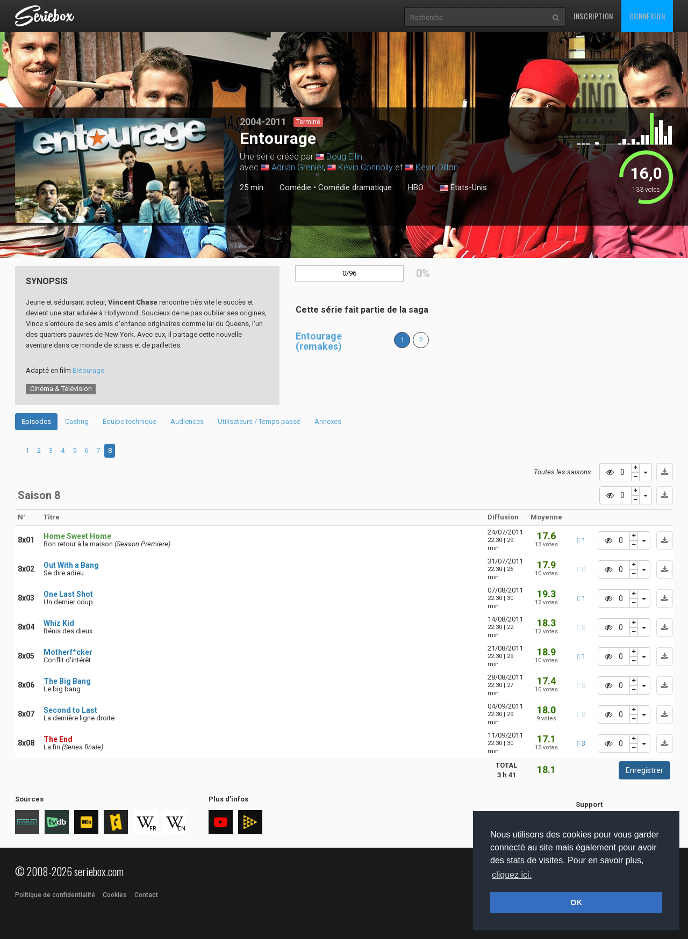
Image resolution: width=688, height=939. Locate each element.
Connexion (647, 15)
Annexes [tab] (327, 421)
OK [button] (576, 902)
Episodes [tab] (36, 421)
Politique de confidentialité (55, 895)
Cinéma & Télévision (61, 389)
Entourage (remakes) (319, 341)
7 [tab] (98, 450)
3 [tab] (51, 450)
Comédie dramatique (355, 187)
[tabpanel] (119, 170)
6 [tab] (86, 450)
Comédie (295, 187)
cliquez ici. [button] (512, 874)
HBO (416, 187)
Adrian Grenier (297, 167)
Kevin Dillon (436, 167)
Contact (146, 895)
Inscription (593, 15)
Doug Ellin (344, 156)
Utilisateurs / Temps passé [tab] (259, 421)
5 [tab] (74, 450)
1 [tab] (119, 220)
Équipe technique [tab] (129, 421)
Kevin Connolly (365, 167)
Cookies (115, 895)
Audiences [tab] (187, 421)
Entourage (88, 370)
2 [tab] (39, 450)
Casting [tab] (77, 421)
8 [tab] (110, 450)
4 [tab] (62, 450)
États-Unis (463, 188)
